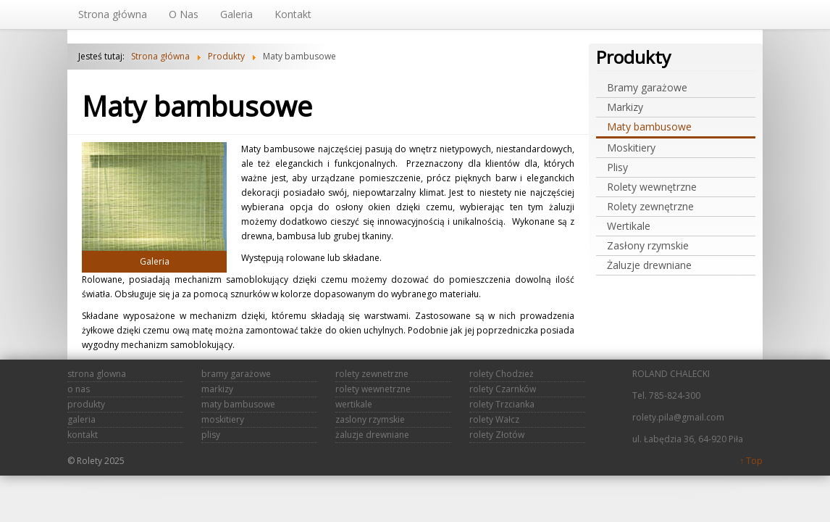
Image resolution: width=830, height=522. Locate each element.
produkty (86, 404)
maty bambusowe (238, 404)
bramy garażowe (236, 374)
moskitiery (222, 419)
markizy (217, 389)
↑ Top (751, 461)
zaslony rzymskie (370, 419)
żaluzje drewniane (372, 434)
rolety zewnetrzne (371, 374)
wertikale (353, 404)
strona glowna (96, 374)
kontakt (82, 434)
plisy (210, 434)
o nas (78, 389)
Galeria (154, 261)
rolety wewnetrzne (373, 389)
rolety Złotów (496, 434)
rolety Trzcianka (502, 404)
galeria (81, 419)
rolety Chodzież (501, 374)
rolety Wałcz (494, 419)
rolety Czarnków (502, 389)
